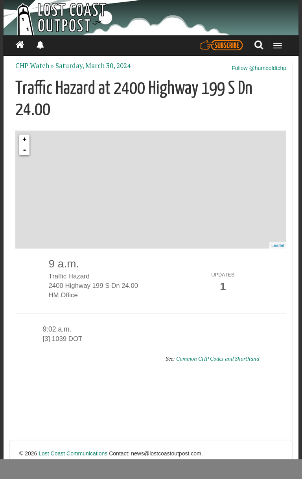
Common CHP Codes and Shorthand (217, 358)
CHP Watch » (34, 65)
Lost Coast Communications (73, 453)
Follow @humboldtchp (259, 68)
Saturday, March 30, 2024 (93, 65)
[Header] (151, 17)
